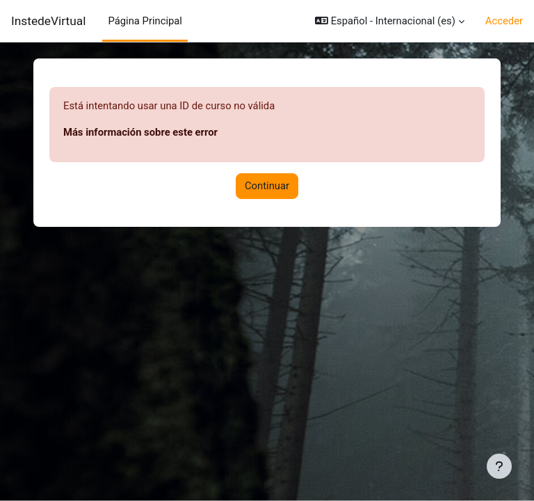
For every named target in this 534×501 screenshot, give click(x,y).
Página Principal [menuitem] (145, 21)
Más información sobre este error (140, 132)
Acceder (504, 21)
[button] (390, 21)
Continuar (267, 186)
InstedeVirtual (48, 21)
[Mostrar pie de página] (499, 466)
